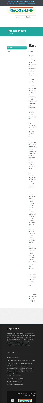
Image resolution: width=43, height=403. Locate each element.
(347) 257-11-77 (12, 1)
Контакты (33, 395)
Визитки (10, 47)
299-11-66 (29, 1)
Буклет (10, 51)
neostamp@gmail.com (27, 3)
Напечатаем (32, 393)
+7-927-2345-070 (12, 3)
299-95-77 (21, 1)
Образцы (27, 395)
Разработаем (24, 393)
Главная (18, 393)
